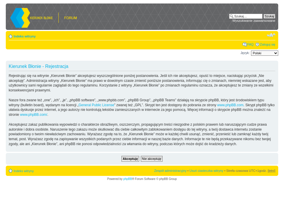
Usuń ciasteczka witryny (206, 170)
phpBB (127, 179)
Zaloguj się (267, 44)
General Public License (96, 105)
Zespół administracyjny (170, 170)
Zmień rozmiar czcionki (271, 35)
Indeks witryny (25, 36)
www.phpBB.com (230, 105)
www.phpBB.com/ (33, 115)
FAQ (250, 44)
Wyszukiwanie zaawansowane (254, 20)
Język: (245, 53)
